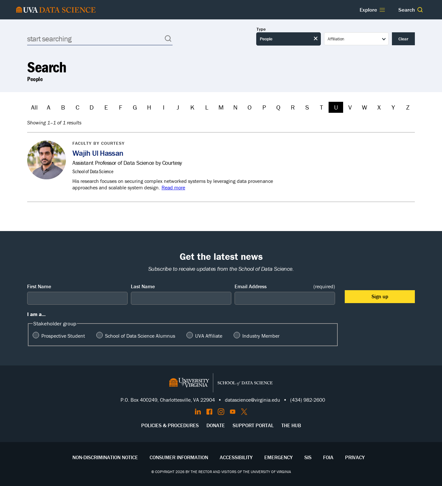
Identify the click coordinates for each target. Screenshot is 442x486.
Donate (215, 425)
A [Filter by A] (48, 107)
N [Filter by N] (235, 107)
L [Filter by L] (206, 107)
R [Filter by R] (293, 107)
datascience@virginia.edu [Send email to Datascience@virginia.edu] (252, 399)
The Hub (291, 425)
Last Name (143, 286)
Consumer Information (179, 457)
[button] (420, 9)
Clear (403, 39)
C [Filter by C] (77, 107)
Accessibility (236, 457)
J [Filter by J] (178, 107)
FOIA (328, 457)
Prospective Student (63, 336)
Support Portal (253, 425)
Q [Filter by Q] (278, 107)
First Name (39, 286)
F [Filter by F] (120, 107)
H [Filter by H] (149, 107)
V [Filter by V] (350, 107)
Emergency (278, 457)
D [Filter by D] (91, 107)
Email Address (285, 286)
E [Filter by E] (106, 107)
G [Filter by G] (135, 107)
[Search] (100, 38)
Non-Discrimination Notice (105, 457)
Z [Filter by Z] (407, 107)
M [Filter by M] (221, 107)
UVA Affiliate (208, 336)
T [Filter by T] (321, 107)
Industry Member (260, 336)
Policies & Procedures (170, 425)
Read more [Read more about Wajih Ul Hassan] (173, 187)
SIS (307, 457)
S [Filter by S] (307, 107)
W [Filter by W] (364, 107)
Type (261, 29)
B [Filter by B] (63, 107)
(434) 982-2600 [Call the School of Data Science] (307, 399)
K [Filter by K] (192, 107)
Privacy (355, 457)
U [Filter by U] (336, 107)
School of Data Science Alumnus (140, 336)
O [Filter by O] (249, 107)
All (34, 107)
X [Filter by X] (379, 107)
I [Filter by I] (163, 107)
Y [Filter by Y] (393, 107)
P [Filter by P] (264, 107)
